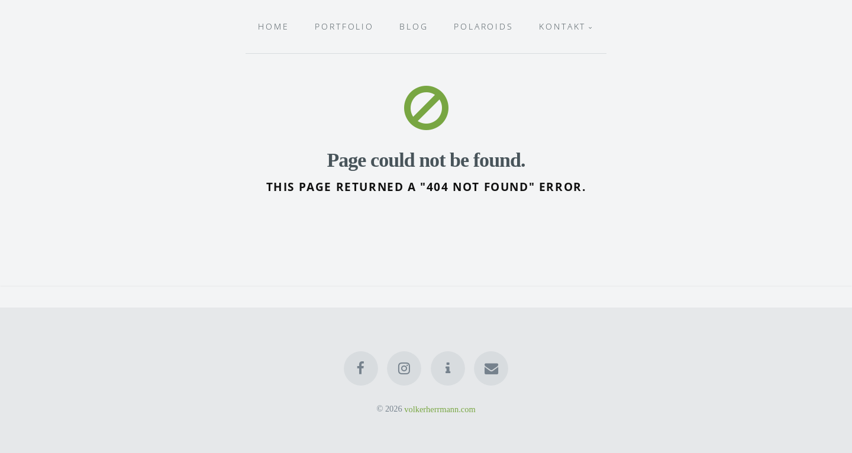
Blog (413, 26)
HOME (273, 26)
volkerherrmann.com (439, 408)
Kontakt (562, 26)
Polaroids (484, 26)
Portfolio (344, 26)
